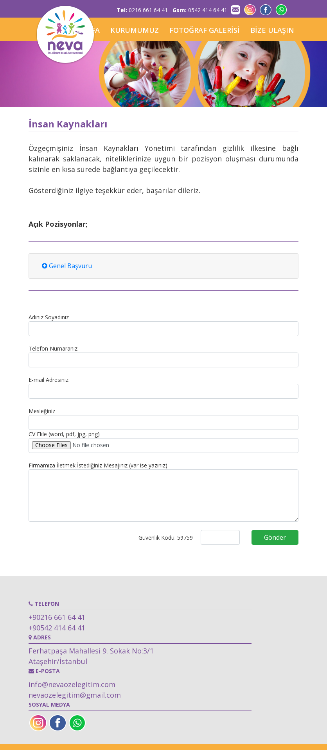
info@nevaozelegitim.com (72, 684)
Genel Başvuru (67, 265)
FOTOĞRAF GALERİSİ (204, 30)
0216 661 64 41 (142, 10)
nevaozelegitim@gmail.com (75, 695)
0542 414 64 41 (199, 10)
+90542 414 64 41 (57, 627)
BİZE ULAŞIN (272, 30)
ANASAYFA (81, 30)
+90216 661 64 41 (57, 617)
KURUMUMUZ (134, 30)
